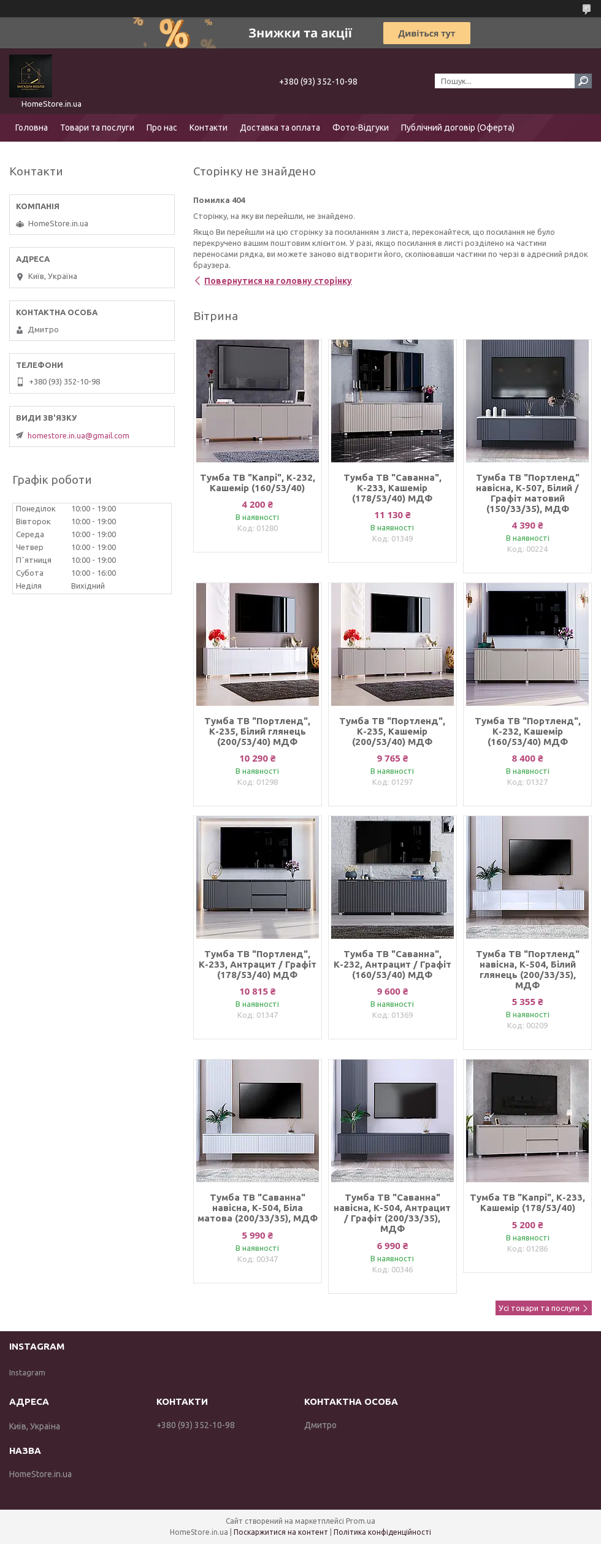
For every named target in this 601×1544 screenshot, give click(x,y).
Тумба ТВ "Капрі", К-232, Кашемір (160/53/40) (257, 482)
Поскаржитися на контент (281, 1532)
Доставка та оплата (280, 127)
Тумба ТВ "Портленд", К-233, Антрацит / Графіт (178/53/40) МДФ (257, 964)
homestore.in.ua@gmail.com (78, 435)
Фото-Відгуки (360, 127)
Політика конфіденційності (382, 1532)
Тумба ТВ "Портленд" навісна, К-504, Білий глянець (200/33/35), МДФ (528, 969)
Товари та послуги (97, 127)
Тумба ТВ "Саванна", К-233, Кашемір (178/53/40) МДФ (392, 487)
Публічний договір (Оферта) (458, 127)
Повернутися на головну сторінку (278, 281)
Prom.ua (360, 1521)
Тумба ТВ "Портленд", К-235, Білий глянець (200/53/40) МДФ (257, 731)
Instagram (27, 1372)
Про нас (162, 127)
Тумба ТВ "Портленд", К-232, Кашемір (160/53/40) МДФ (528, 731)
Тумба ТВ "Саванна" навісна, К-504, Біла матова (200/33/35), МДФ (257, 1207)
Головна (31, 127)
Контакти (208, 127)
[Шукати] (583, 81)
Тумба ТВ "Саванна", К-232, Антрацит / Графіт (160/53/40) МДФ (392, 964)
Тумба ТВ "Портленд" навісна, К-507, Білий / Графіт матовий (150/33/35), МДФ (528, 493)
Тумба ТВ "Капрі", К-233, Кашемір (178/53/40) (527, 1202)
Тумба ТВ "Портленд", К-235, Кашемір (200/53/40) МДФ (392, 731)
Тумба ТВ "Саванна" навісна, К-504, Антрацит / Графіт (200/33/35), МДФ (392, 1213)
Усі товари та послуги (539, 1308)
